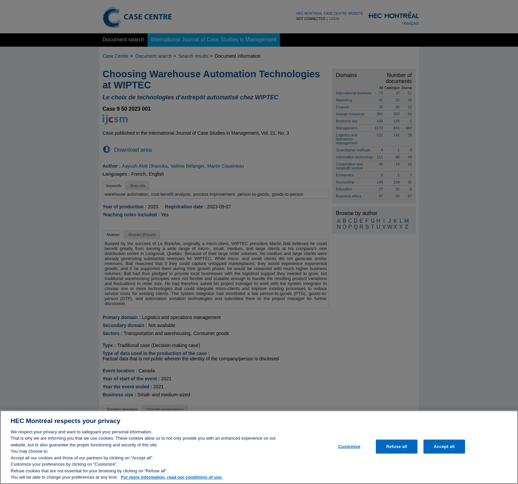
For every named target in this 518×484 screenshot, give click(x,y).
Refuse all (396, 448)
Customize (349, 448)
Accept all (444, 448)
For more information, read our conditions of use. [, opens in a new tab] (172, 479)
